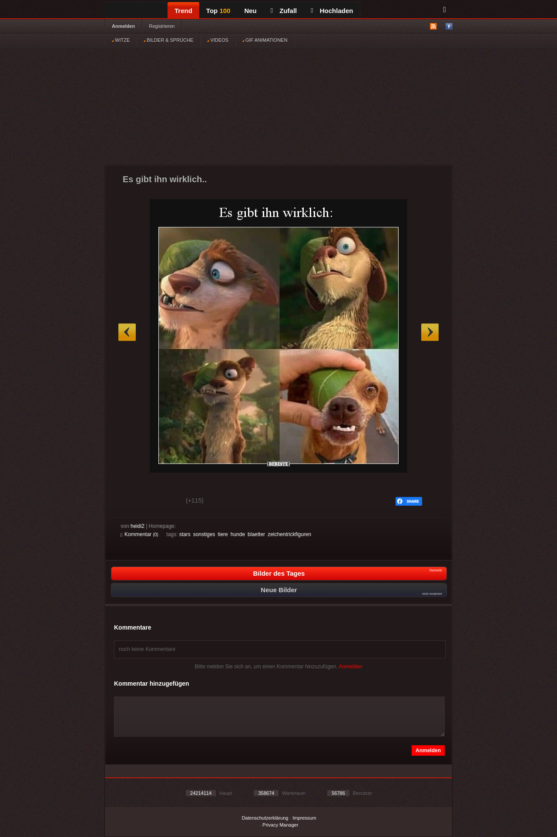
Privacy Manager (280, 824)
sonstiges (204, 534)
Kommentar (139, 534)
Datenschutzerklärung (265, 817)
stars (185, 534)
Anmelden (123, 26)
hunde (238, 534)
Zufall (284, 10)
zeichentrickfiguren (289, 534)
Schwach (163, 502)
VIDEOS (217, 40)
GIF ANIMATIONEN (264, 40)
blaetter (256, 534)
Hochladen (332, 10)
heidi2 (137, 526)
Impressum (304, 817)
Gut (130, 502)
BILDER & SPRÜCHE (168, 40)
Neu (250, 10)
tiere (223, 534)
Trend (183, 10)
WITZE (121, 40)
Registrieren (161, 26)
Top (218, 10)
